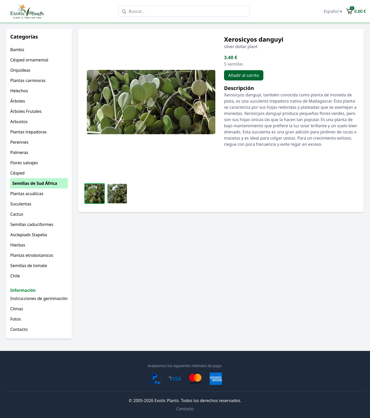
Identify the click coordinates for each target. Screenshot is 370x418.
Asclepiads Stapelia (28, 235)
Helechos (19, 91)
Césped (17, 173)
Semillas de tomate (28, 265)
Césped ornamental (29, 60)
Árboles (17, 101)
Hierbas (17, 245)
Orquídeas (20, 70)
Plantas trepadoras (28, 132)
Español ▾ (333, 11)
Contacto (19, 329)
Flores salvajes (24, 163)
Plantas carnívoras (27, 80)
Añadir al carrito (243, 75)
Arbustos (18, 121)
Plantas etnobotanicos (31, 255)
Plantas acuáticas (26, 193)
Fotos (15, 319)
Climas (16, 309)
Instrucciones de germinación (39, 298)
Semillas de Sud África (34, 183)
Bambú (17, 49)
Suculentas (20, 204)
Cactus (16, 214)
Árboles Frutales (26, 111)
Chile (15, 276)
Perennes (19, 142)
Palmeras (19, 152)
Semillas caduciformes (31, 224)
